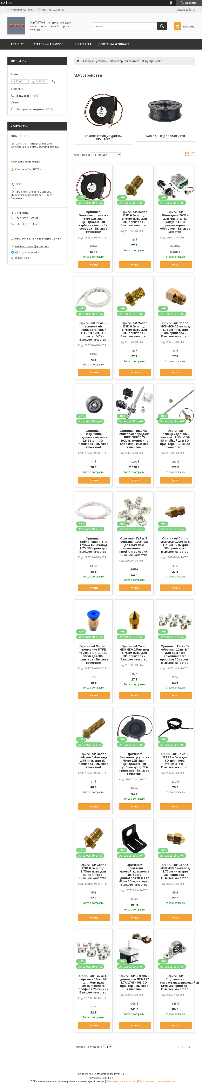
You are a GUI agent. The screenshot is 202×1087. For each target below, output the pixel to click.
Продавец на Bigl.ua (101, 1077)
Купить (94, 264)
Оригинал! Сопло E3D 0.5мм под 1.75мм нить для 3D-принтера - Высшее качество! (134, 329)
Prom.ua (119, 1074)
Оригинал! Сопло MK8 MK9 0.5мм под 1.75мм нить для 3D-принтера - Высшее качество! (134, 653)
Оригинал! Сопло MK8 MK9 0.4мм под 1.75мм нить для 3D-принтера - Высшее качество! (175, 871)
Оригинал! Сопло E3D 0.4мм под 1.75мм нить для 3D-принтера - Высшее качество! (134, 218)
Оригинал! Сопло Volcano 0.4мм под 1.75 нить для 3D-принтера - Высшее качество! (93, 760)
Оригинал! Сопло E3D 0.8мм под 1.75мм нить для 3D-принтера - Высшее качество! (93, 871)
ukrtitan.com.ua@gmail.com (32, 246)
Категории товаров (47, 44)
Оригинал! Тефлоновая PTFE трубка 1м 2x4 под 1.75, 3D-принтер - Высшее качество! (93, 545)
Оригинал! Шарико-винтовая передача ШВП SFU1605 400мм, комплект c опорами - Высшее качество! (134, 439)
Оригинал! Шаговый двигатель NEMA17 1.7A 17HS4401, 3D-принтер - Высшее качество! (134, 982)
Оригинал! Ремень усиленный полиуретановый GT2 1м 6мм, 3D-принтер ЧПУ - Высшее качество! (93, 331)
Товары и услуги (93, 61)
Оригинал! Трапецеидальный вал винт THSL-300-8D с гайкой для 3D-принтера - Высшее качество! (175, 439)
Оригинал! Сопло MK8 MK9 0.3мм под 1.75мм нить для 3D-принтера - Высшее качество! (175, 329)
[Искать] (162, 26)
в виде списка (193, 155)
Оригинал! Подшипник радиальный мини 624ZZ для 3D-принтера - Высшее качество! (93, 439)
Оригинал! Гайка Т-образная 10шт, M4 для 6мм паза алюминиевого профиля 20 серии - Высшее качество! (175, 654)
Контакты (83, 44)
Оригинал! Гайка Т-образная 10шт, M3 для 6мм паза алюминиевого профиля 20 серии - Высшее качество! (93, 984)
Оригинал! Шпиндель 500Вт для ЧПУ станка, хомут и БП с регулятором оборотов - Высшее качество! (175, 222)
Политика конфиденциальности (157, 1081)
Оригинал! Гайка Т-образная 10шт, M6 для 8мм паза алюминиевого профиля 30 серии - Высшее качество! (134, 547)
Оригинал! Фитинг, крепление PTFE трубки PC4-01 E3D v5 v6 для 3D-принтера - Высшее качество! (93, 654)
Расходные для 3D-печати (165, 136)
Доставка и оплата (113, 44)
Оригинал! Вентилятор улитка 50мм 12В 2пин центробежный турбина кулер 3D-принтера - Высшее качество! (134, 763)
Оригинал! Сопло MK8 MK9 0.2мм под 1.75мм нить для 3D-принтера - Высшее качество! (175, 545)
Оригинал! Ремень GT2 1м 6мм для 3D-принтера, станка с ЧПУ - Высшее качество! (175, 760)
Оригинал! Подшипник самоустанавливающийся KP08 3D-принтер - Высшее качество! (175, 982)
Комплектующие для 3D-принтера (103, 138)
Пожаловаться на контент (121, 1081)
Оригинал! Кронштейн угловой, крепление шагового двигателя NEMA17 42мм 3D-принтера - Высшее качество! (134, 874)
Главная (17, 44)
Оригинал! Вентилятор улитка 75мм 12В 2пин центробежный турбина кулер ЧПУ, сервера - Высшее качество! (93, 222)
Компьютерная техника (123, 61)
